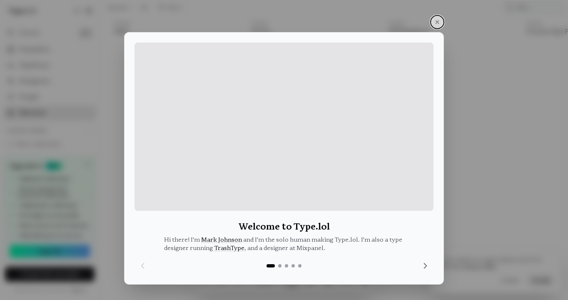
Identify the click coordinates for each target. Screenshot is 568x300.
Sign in (78, 289)
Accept (541, 280)
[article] (176, 156)
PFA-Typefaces (406, 34)
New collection (33, 144)
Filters (170, 8)
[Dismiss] (87, 164)
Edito (118, 34)
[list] (334, 158)
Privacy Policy (480, 266)
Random (121, 8)
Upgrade (49, 251)
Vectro (257, 34)
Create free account (50, 274)
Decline (510, 280)
